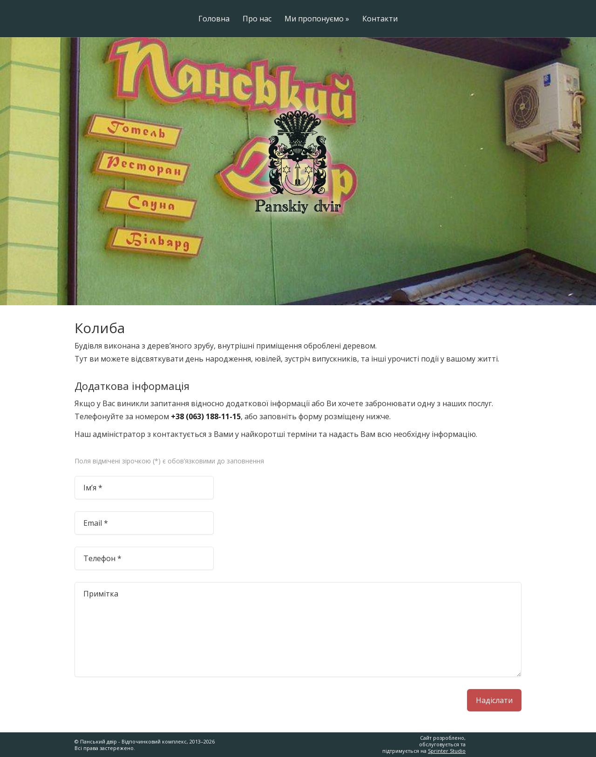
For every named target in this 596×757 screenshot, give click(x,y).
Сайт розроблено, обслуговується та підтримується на (424, 745)
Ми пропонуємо (316, 19)
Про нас (257, 19)
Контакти (380, 19)
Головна (214, 19)
